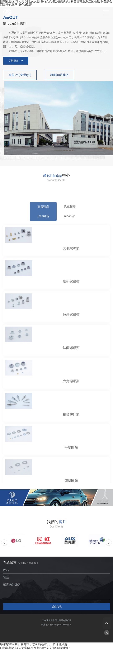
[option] (16, 544)
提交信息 (57, 606)
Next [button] (109, 544)
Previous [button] (4, 544)
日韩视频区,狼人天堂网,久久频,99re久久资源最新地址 (35, 648)
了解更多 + (16, 60)
